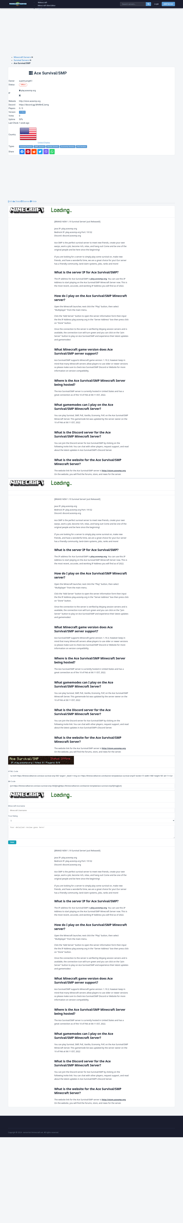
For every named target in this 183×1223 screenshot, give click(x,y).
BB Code (11, 865)
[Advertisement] (91, 33)
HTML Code (13, 855)
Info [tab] (10, 201)
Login (156, 4)
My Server (42, 8)
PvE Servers (81, 146)
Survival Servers (21, 60)
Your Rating (13, 900)
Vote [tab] (33, 201)
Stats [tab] (16, 201)
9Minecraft (42, 2)
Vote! (12, 928)
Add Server (168, 4)
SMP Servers (39, 146)
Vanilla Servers (52, 146)
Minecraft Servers (22, 57)
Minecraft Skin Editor (46, 5)
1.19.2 (22, 112)
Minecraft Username (16, 890)
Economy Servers (67, 146)
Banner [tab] (25, 201)
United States (34, 143)
